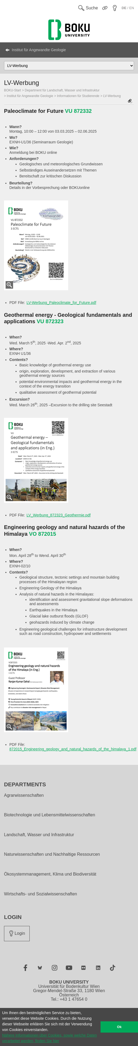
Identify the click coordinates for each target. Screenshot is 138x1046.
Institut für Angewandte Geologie (39, 50)
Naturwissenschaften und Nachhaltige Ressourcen (52, 854)
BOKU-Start (12, 90)
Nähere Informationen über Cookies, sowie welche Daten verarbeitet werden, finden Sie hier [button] (49, 1038)
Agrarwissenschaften (24, 795)
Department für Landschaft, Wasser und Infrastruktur (62, 90)
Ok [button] (119, 1027)
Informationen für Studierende (78, 96)
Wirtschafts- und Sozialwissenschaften (40, 894)
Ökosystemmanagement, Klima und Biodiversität (50, 874)
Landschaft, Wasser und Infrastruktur (39, 835)
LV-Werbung (112, 96)
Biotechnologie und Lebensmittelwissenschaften (49, 815)
